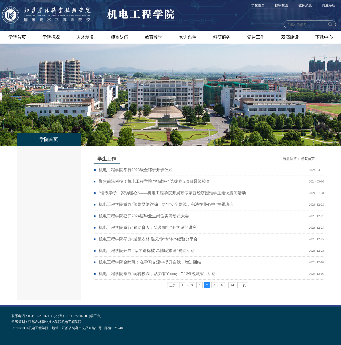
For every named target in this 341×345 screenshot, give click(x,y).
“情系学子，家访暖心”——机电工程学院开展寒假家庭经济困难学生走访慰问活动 (172, 193)
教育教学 (153, 37)
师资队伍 (119, 37)
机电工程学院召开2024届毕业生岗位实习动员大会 (144, 216)
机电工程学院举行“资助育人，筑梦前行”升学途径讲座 (148, 227)
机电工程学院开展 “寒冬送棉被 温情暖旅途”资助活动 (147, 250)
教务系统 (305, 5)
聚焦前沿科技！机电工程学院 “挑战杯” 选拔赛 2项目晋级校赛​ (154, 181)
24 (232, 285)
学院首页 (17, 37)
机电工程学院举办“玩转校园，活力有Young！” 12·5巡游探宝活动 (157, 273)
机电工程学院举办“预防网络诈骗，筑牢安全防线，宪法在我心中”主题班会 (166, 204)
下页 (243, 285)
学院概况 (51, 37)
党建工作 (256, 37)
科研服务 (221, 37)
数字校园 (281, 5)
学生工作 (106, 158)
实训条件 (187, 37)
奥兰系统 (328, 5)
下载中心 (324, 37)
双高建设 (290, 37)
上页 (172, 285)
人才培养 (85, 37)
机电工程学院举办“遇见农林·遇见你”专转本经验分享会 (148, 239)
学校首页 (258, 5)
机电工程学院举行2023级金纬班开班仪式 (136, 170)
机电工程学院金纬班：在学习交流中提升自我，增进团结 (150, 262)
